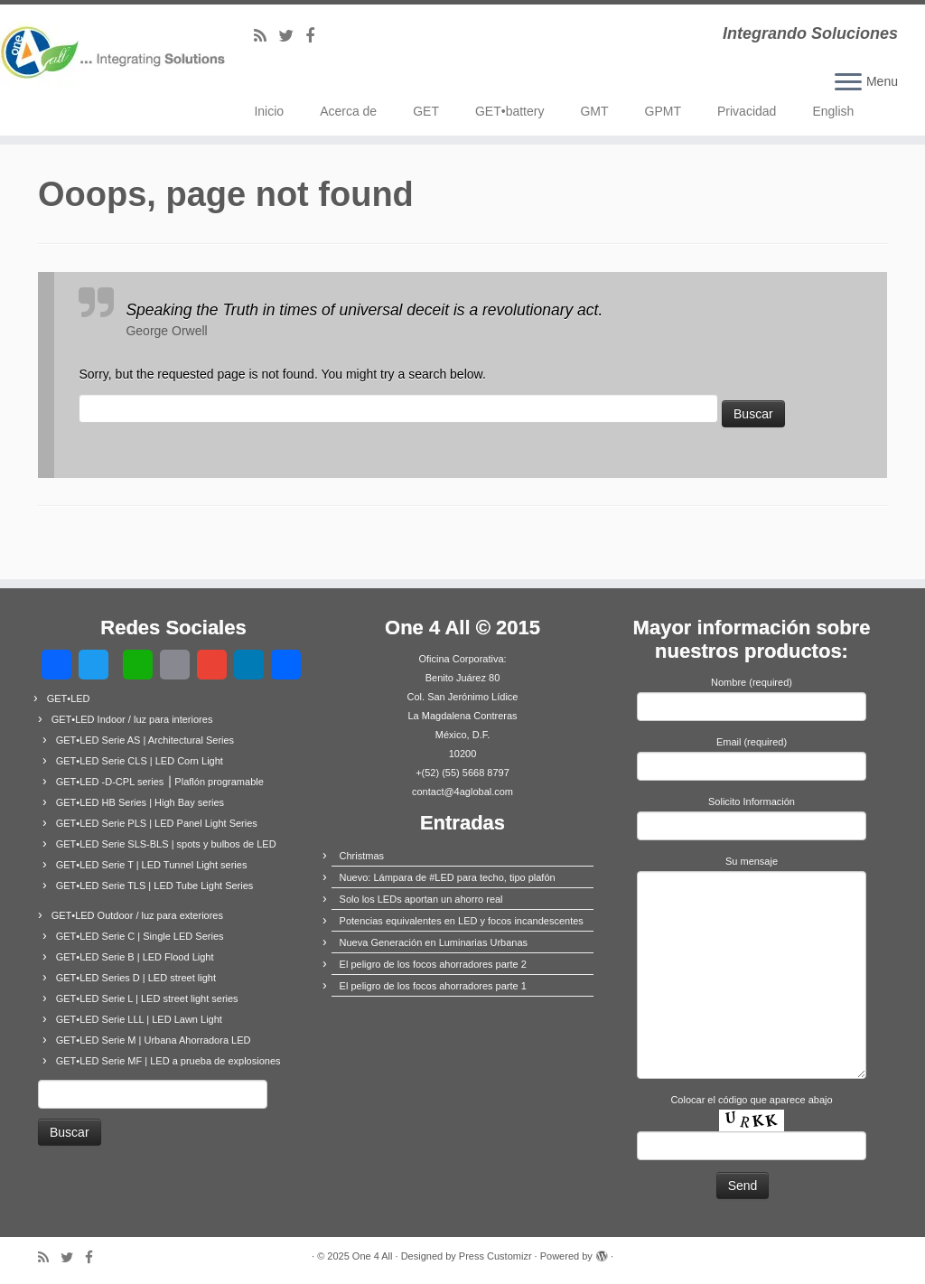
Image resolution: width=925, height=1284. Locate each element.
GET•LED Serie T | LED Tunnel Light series (152, 864)
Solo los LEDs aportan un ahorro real (421, 899)
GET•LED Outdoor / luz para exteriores (137, 915)
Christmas (362, 855)
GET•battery (509, 111)
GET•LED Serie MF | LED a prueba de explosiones (168, 1060)
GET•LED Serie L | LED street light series (147, 998)
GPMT (663, 111)
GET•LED (68, 698)
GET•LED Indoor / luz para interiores (132, 719)
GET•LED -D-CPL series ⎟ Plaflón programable (160, 781)
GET (426, 111)
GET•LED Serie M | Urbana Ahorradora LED (153, 1040)
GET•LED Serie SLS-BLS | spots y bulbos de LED (166, 844)
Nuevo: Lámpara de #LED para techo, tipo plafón (448, 877)
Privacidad (746, 111)
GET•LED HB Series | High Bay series (140, 802)
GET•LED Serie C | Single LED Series (140, 936)
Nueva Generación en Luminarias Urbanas (434, 942)
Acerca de (348, 111)
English (833, 111)
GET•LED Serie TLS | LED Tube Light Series (155, 885)
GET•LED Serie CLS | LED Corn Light (139, 760)
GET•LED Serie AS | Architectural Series (145, 740)
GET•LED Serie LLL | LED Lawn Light (139, 1019)
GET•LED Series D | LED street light (136, 977)
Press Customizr (495, 1256)
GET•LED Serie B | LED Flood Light (135, 956)
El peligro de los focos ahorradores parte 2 (433, 964)
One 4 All (372, 1256)
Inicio (269, 111)
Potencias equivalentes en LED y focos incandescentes (462, 920)
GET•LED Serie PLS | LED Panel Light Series (156, 823)
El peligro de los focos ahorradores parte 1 (433, 985)
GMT (594, 111)
